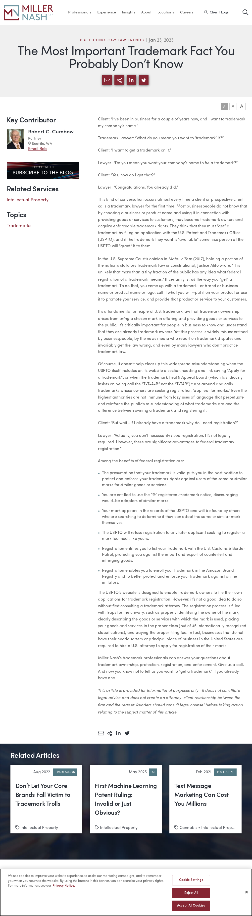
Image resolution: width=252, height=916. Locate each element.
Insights (128, 12)
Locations (165, 12)
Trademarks (19, 226)
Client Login (217, 12)
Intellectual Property (28, 200)
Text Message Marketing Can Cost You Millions (201, 795)
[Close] (246, 894)
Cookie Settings (191, 882)
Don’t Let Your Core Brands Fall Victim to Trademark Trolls (42, 795)
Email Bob (37, 149)
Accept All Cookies (191, 908)
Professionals (79, 12)
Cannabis (188, 828)
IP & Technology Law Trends (111, 40)
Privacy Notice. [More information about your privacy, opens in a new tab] (63, 888)
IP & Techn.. (225, 772)
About (146, 12)
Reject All (191, 895)
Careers (187, 12)
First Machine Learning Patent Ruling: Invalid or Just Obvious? (126, 799)
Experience (106, 12)
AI (153, 772)
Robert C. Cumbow (51, 132)
